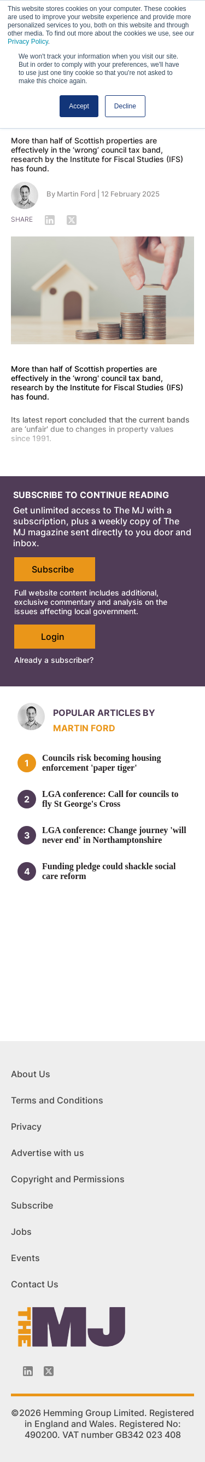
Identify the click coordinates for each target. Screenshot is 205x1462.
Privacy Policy (28, 41)
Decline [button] (125, 106)
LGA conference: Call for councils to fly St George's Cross (110, 798)
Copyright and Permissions (68, 1179)
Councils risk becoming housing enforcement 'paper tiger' (101, 762)
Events (25, 1257)
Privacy (26, 1126)
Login (53, 636)
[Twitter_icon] (49, 1371)
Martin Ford (76, 193)
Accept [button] (79, 106)
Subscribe (53, 569)
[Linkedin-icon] (28, 1371)
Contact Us (34, 1284)
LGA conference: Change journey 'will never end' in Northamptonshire (114, 835)
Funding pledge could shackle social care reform (109, 871)
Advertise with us (47, 1152)
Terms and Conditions (57, 1100)
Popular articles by (104, 712)
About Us (30, 1073)
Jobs (21, 1231)
